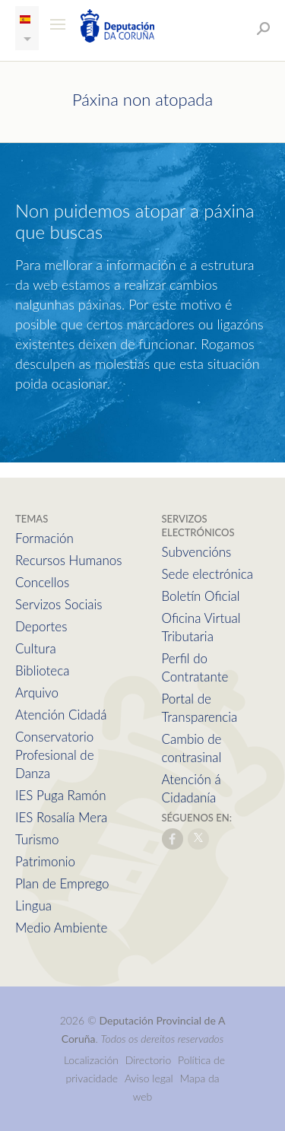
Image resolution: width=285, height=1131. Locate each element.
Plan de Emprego (62, 883)
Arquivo (37, 693)
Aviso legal (149, 1078)
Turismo (37, 839)
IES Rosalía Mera (61, 817)
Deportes (41, 626)
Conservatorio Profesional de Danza (54, 755)
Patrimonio (45, 861)
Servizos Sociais (58, 604)
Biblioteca (42, 670)
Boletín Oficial (201, 596)
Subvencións (197, 552)
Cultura (35, 648)
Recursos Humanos (68, 560)
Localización (91, 1059)
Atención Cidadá (60, 715)
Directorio (148, 1059)
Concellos (42, 582)
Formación (44, 538)
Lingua (33, 905)
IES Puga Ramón (60, 795)
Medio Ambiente (61, 928)
